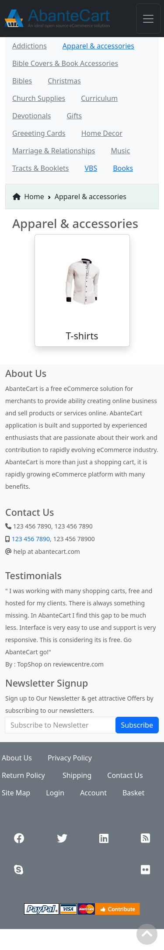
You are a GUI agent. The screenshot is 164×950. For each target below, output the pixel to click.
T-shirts (82, 335)
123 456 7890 (30, 539)
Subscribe (137, 725)
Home (28, 196)
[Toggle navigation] (148, 18)
